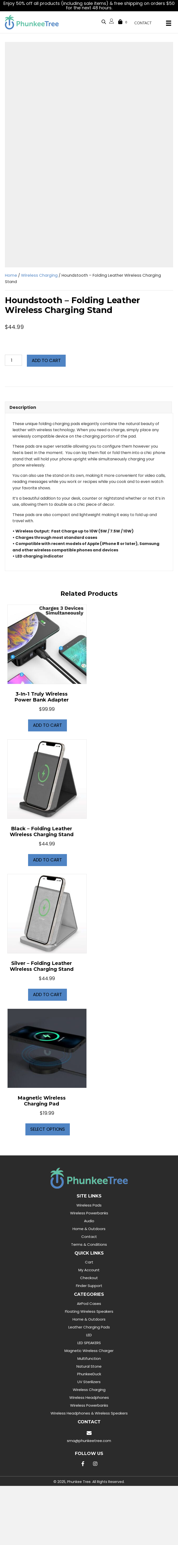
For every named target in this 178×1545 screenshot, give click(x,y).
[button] (83, 1464)
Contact (89, 1236)
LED (89, 1334)
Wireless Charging (39, 275)
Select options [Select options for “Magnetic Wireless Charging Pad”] (47, 1129)
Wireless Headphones (89, 1397)
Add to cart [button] (47, 725)
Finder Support (89, 1285)
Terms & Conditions (89, 1244)
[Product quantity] (13, 360)
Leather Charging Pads (89, 1327)
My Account (89, 1269)
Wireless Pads (89, 1205)
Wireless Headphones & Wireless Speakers (89, 1413)
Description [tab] (23, 407)
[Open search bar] (103, 21)
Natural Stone (89, 1366)
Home (11, 275)
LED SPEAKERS (89, 1342)
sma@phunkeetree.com (89, 1440)
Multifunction (89, 1358)
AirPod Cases (89, 1303)
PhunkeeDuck (89, 1373)
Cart (89, 1262)
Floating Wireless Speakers (89, 1311)
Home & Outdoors (89, 1228)
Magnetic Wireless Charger (89, 1350)
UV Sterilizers (89, 1381)
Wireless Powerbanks (89, 1213)
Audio (89, 1220)
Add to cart (46, 360)
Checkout (89, 1277)
